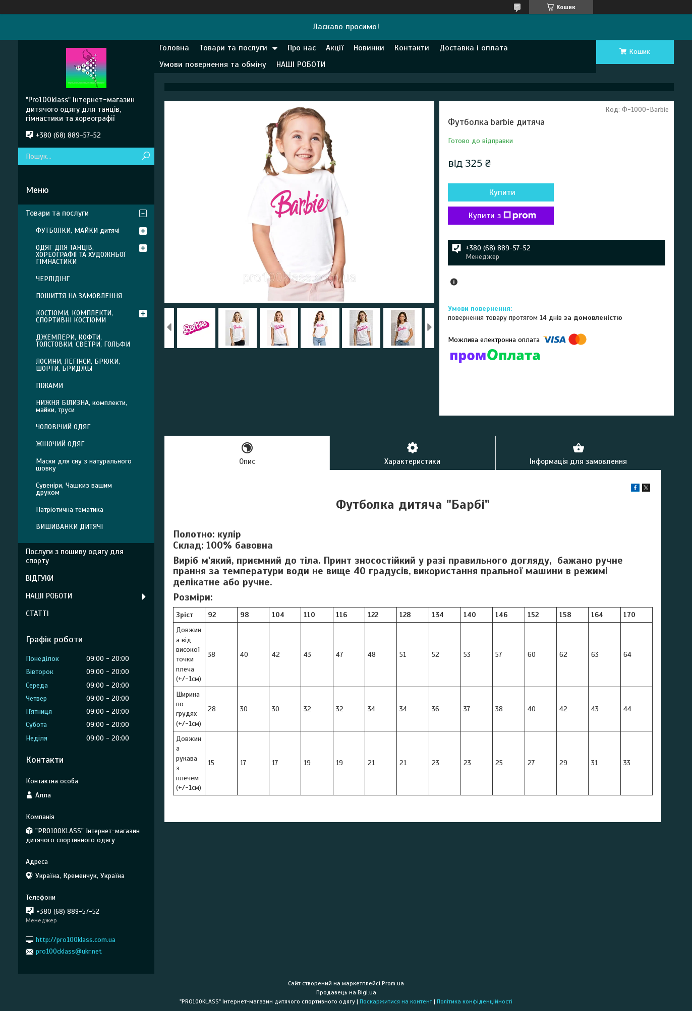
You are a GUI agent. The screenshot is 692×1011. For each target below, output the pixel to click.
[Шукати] (145, 156)
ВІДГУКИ (39, 578)
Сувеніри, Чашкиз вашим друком (74, 489)
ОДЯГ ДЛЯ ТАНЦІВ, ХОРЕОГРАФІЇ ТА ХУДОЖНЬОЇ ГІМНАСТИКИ (81, 254)
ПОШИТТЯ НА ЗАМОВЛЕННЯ (79, 296)
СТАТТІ (37, 613)
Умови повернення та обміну (212, 64)
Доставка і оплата (473, 48)
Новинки (369, 48)
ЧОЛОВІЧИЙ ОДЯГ (63, 427)
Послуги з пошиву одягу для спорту (75, 556)
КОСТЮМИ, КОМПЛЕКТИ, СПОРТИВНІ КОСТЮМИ (74, 316)
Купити (502, 192)
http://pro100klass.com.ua (76, 939)
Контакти (411, 48)
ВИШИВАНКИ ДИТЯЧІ (69, 526)
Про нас (301, 48)
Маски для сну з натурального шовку (84, 465)
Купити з (502, 216)
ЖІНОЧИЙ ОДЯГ (60, 444)
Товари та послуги (233, 48)
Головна (174, 48)
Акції (334, 48)
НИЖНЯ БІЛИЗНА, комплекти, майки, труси (81, 406)
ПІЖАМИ (49, 385)
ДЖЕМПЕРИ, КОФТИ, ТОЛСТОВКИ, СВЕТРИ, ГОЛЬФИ (83, 341)
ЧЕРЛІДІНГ (53, 279)
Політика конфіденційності (474, 1001)
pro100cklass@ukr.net (69, 951)
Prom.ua (393, 983)
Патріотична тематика (69, 509)
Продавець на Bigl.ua (346, 992)
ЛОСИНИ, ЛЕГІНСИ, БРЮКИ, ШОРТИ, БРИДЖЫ (78, 365)
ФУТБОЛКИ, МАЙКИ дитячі (78, 230)
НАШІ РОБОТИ (300, 64)
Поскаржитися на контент (396, 1001)
